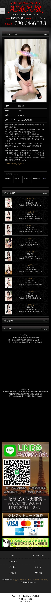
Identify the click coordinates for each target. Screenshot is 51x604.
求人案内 (13, 567)
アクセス (38, 567)
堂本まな (31, 305)
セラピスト (13, 561)
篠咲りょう (31, 225)
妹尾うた (31, 265)
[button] (2, 11)
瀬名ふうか (31, 252)
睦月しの (31, 212)
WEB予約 (38, 573)
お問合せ (13, 573)
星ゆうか (31, 291)
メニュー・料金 (38, 555)
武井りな (31, 238)
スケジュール (38, 561)
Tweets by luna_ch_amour (14, 164)
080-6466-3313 (25, 596)
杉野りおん (31, 198)
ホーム (12, 555)
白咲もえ (31, 278)
